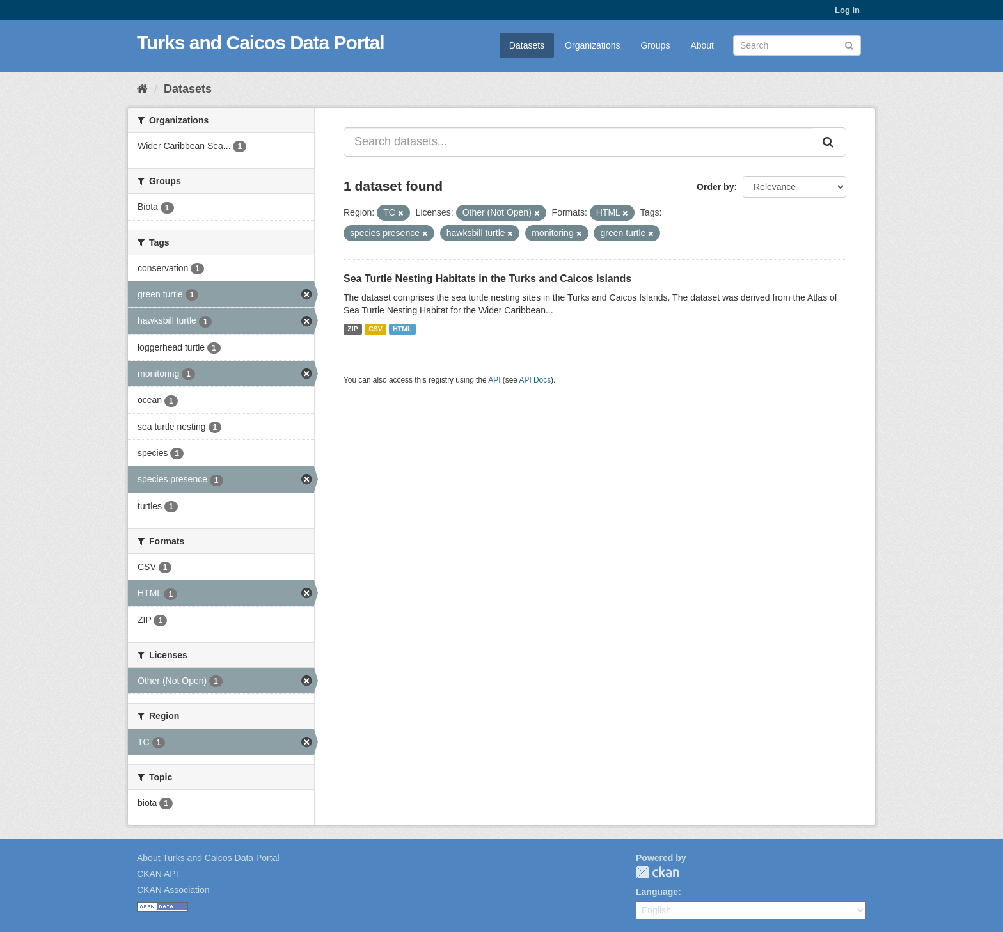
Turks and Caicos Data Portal (260, 42)
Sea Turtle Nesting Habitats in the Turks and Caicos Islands (487, 278)
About (702, 45)
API (494, 379)
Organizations (592, 45)
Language (657, 892)
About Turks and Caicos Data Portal (208, 858)
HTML (402, 329)
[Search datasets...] (578, 142)
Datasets (526, 45)
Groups (655, 45)
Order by (715, 187)
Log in (847, 10)
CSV (375, 329)
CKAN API (157, 874)
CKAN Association (173, 890)
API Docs (535, 379)
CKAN (657, 872)
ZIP (352, 329)
